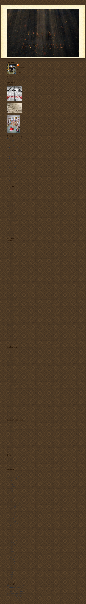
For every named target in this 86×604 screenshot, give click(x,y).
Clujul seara (13, 174)
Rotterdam (10, 555)
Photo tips (9, 326)
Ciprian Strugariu (11, 274)
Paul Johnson (10, 325)
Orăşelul (9, 442)
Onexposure (10, 321)
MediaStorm (10, 311)
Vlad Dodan (10, 341)
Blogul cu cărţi (11, 360)
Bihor (8, 492)
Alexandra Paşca (11, 248)
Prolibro (9, 403)
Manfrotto (9, 536)
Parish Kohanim (11, 323)
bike (8, 493)
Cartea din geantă (11, 365)
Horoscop (9, 378)
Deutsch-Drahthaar (12, 510)
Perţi (8, 445)
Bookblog (9, 362)
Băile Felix (10, 486)
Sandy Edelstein (11, 332)
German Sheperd (11, 516)
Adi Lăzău (10, 427)
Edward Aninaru (11, 208)
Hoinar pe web (11, 377)
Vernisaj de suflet (15, 176)
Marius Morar (10, 438)
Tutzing (9, 572)
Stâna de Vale (10, 565)
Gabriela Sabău (11, 210)
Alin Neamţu (10, 191)
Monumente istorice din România (16, 399)
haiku (8, 525)
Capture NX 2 (11, 268)
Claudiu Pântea (11, 203)
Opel (8, 550)
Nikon (8, 546)
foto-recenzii (10, 514)
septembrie (14, 154)
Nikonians (10, 319)
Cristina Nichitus (11, 206)
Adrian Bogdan (11, 244)
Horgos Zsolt (10, 212)
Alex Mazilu (10, 189)
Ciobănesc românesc (12, 505)
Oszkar (9, 444)
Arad (8, 480)
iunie (12, 160)
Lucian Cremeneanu (12, 436)
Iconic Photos (10, 216)
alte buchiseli (10, 478)
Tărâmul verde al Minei (13, 414)
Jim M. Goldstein (11, 302)
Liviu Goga (10, 388)
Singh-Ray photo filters (13, 336)
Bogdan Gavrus (11, 201)
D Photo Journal (11, 283)
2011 (10, 138)
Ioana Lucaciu (11, 432)
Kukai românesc (11, 386)
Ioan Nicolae (10, 218)
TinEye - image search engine (15, 466)
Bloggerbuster (11, 460)
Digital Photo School (12, 291)
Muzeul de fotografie (12, 315)
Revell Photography (12, 330)
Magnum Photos (11, 310)
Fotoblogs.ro (10, 297)
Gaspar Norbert (11, 298)
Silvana (9, 229)
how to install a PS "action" (14, 300)
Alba (8, 475)
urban (8, 574)
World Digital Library (13, 416)
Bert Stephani (10, 255)
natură (8, 542)
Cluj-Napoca (10, 507)
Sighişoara (10, 561)
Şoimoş (9, 566)
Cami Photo (10, 266)
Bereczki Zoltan (11, 199)
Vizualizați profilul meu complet (15, 79)
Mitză (8, 221)
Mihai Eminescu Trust (13, 393)
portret (9, 553)
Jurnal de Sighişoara (12, 384)
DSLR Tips (10, 295)
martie (12, 167)
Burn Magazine (11, 265)
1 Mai (8, 473)
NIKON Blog (10, 317)
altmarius (9, 356)
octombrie (14, 152)
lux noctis (9, 535)
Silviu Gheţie (10, 334)
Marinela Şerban (11, 392)
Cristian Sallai (11, 205)
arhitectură (10, 482)
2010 (10, 141)
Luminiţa (9, 390)
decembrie (14, 147)
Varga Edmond (11, 233)
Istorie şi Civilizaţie (12, 382)
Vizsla (8, 580)
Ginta (8, 520)
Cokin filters (10, 281)
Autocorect (10, 458)
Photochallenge (11, 328)
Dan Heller (10, 285)
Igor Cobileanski (11, 380)
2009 (10, 143)
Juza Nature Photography (14, 304)
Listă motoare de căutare (13, 464)
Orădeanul (10, 440)
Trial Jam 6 (10, 570)
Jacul (8, 529)
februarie (13, 180)
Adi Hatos (10, 423)
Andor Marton (11, 195)
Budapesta (10, 499)
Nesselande (10, 544)
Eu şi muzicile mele (12, 369)
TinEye (9, 568)
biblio (8, 490)
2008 (10, 145)
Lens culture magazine (13, 306)
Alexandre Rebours (12, 477)
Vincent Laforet (11, 340)
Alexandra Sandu (11, 250)
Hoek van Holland (12, 527)
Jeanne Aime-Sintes (12, 531)
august (13, 156)
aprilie (12, 165)
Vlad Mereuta (10, 235)
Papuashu (9, 223)
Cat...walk (13, 171)
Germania (9, 518)
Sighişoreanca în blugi (13, 410)
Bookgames (10, 364)
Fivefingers (10, 512)
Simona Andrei (11, 231)
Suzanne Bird (10, 338)
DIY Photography (12, 293)
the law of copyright (12, 589)
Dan (20, 64)
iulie (12, 158)
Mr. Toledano (10, 313)
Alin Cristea (10, 429)
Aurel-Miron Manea (12, 197)
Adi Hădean (10, 425)
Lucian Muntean (11, 308)
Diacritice (9, 462)
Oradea (9, 551)
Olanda (9, 548)
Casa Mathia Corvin (12, 503)
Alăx (8, 193)
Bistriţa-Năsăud (11, 495)
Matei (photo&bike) (12, 220)
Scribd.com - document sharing (15, 407)
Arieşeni (9, 484)
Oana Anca (10, 401)
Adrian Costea (11, 350)
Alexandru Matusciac (13, 251)
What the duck (11, 343)
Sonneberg (10, 563)
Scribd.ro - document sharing (15, 408)
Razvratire (13, 169)
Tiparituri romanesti (12, 412)
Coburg (9, 508)
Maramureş (10, 538)
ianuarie (13, 183)
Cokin (8, 280)
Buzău (9, 501)
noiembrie (14, 149)
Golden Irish (10, 521)
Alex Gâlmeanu (11, 246)
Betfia (8, 488)
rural (8, 557)
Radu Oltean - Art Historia (14, 405)
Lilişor (9, 434)
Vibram (9, 578)
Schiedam (9, 559)
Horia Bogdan (11, 214)
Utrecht (9, 576)
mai (12, 163)
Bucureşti (9, 497)
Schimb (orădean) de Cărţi (14, 447)
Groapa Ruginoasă (12, 523)
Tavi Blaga (10, 449)
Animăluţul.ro (11, 358)
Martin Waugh (11, 540)
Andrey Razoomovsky (13, 253)
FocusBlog (10, 375)
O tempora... (13, 178)
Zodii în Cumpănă (12, 451)
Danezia (9, 367)
